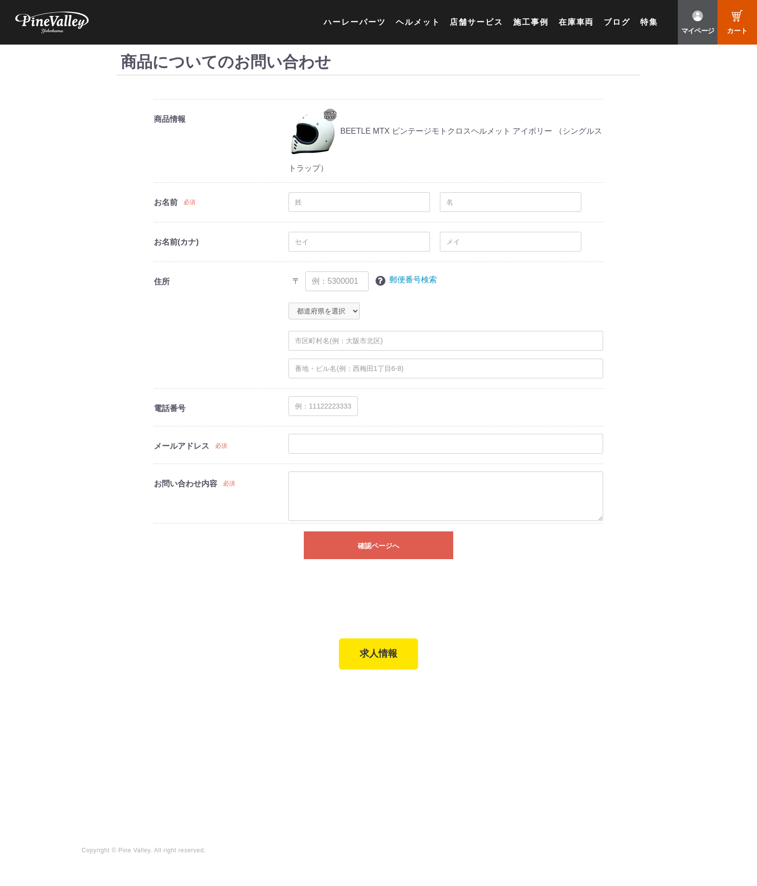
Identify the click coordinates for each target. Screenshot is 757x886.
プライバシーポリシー (377, 776)
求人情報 (378, 656)
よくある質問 (362, 748)
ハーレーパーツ (354, 22)
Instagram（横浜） (636, 762)
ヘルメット (418, 22)
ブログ (617, 22)
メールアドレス (181, 446)
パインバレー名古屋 (161, 735)
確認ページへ (378, 546)
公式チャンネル (528, 735)
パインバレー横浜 (158, 721)
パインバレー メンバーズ (382, 735)
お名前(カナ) (176, 242)
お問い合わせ (362, 762)
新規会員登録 (246, 721)
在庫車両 (576, 22)
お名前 (166, 202)
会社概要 (355, 721)
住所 (162, 281)
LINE (613, 748)
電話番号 (170, 408)
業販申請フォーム (253, 789)
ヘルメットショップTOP (264, 748)
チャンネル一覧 (528, 721)
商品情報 (170, 119)
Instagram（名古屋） (640, 776)
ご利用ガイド (246, 762)
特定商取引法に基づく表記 (267, 776)
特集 (649, 22)
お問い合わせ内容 (185, 483)
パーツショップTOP (257, 735)
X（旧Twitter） (630, 735)
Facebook (621, 721)
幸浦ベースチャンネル (539, 748)
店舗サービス (476, 22)
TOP (90, 702)
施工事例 (531, 22)
